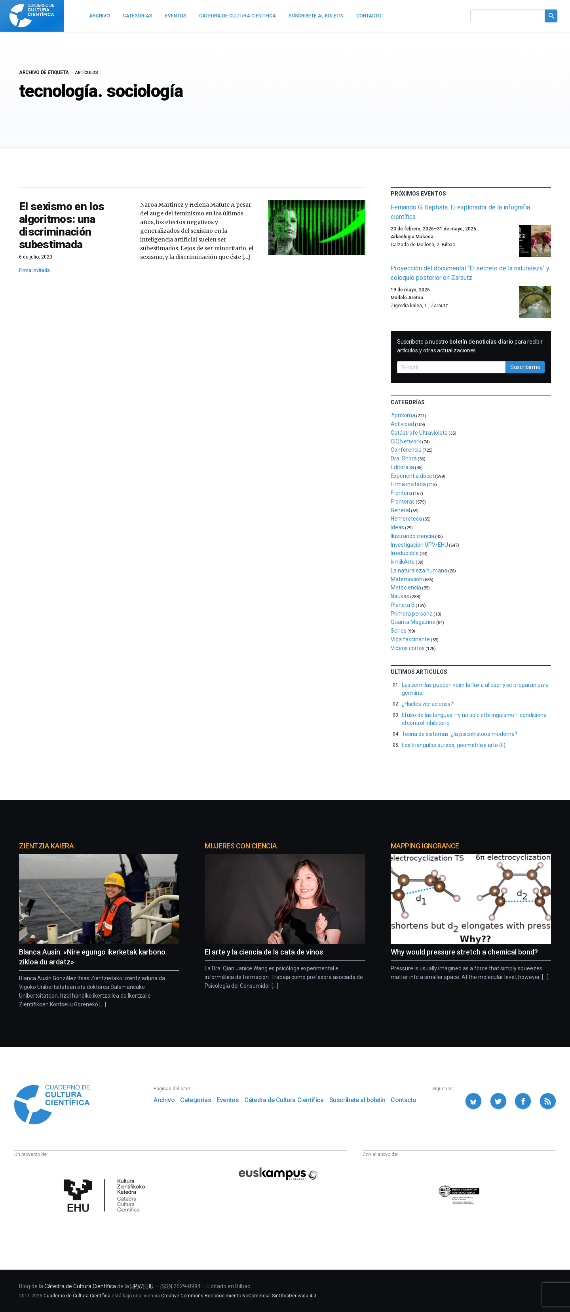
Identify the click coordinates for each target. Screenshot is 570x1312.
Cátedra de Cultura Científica (283, 1100)
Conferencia (406, 450)
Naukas (400, 596)
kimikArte (403, 562)
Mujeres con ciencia (241, 846)
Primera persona (412, 613)
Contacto (403, 1100)
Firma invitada (34, 270)
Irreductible (405, 553)
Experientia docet (412, 476)
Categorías (195, 1100)
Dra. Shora (404, 458)
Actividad (402, 424)
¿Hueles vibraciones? (428, 704)
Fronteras (403, 501)
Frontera (401, 493)
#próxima (403, 415)
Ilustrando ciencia (412, 536)
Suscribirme (525, 367)
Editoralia (402, 467)
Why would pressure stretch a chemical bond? (464, 952)
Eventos (228, 1100)
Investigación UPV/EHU (419, 545)
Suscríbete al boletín (357, 1100)
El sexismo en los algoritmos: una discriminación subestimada (61, 225)
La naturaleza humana (419, 570)
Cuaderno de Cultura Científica (77, 1296)
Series (399, 630)
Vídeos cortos (408, 648)
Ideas (397, 527)
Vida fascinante (410, 639)
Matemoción (406, 579)
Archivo (164, 1100)
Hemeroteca (406, 518)
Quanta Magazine (413, 622)
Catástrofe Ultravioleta (419, 433)
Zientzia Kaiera (46, 846)
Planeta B (403, 605)
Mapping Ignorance (425, 846)
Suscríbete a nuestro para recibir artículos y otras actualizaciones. (470, 346)
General (400, 510)
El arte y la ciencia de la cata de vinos (264, 952)
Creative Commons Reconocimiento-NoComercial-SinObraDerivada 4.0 (238, 1296)
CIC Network (406, 441)
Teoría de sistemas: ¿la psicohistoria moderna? (459, 734)
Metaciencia (406, 587)
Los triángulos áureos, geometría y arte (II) (453, 745)
